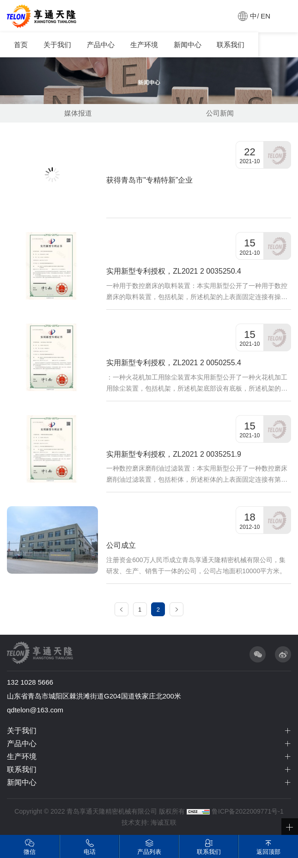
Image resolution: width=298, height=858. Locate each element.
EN (265, 16)
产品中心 (101, 45)
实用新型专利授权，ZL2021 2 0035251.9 (173, 454)
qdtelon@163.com (35, 710)
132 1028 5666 (30, 682)
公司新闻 (220, 113)
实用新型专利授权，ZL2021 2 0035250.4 (173, 271)
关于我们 (57, 45)
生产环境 (144, 45)
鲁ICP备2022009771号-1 (248, 811)
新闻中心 (187, 45)
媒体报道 (78, 113)
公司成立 (121, 545)
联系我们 (230, 45)
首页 (21, 45)
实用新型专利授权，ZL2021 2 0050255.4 (173, 363)
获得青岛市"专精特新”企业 (149, 180)
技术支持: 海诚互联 (149, 822)
